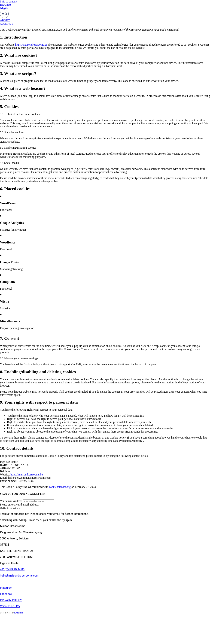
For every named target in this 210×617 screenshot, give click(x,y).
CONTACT (6, 23)
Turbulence (18, 613)
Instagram (6, 587)
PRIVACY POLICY (11, 600)
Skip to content (8, 1)
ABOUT (5, 20)
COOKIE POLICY (10, 606)
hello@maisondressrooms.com (19, 575)
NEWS (4, 7)
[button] (10, 507)
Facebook (6, 594)
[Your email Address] (38, 501)
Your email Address (11, 501)
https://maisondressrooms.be (31, 44)
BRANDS (5, 4)
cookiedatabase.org (60, 486)
